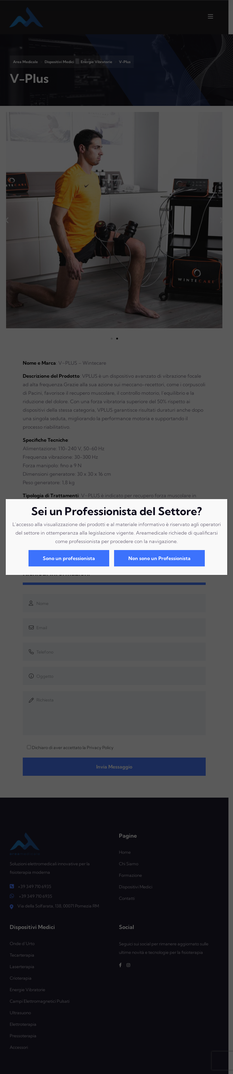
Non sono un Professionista (159, 558)
